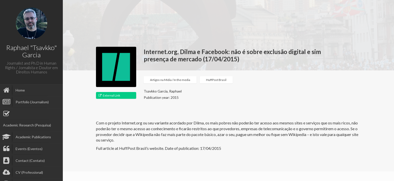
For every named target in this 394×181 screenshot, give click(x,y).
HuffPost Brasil (216, 80)
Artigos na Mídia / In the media (170, 80)
